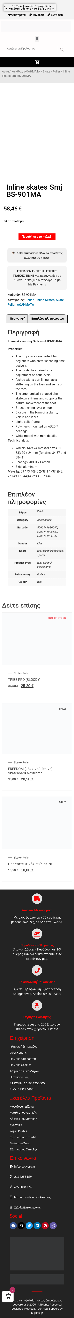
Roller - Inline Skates (40, 301)
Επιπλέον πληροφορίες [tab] (47, 319)
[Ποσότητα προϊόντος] (9, 238)
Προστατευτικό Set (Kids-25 (30, 865)
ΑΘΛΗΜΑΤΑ (32, 71)
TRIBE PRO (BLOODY (24, 680)
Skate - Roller (51, 71)
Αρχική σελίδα (11, 71)
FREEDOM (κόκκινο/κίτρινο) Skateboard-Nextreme (30, 772)
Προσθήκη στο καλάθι (37, 237)
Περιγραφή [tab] (17, 319)
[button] (37, 39)
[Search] (62, 50)
